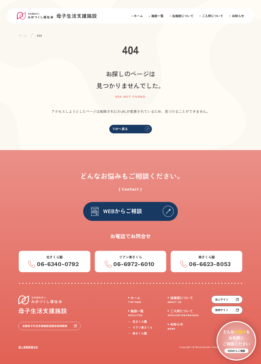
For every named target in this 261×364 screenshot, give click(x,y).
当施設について (183, 16)
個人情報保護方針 (28, 347)
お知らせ (238, 16)
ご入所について (212, 16)
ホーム (138, 16)
